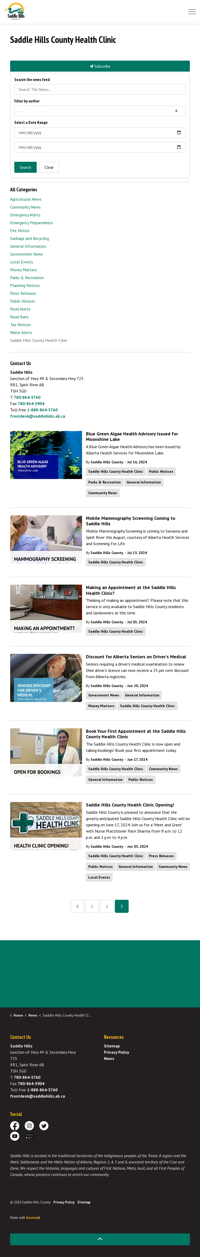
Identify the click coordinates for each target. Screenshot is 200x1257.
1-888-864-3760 (42, 409)
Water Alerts (21, 332)
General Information (144, 482)
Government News (103, 695)
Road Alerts (20, 309)
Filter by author (27, 101)
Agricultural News (25, 199)
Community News (102, 493)
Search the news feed (32, 79)
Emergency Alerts (25, 214)
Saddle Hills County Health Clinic (115, 471)
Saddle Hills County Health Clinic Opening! (130, 805)
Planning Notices (25, 285)
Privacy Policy (116, 1052)
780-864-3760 (27, 397)
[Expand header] (192, 12)
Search (25, 167)
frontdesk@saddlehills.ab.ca (37, 416)
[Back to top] (100, 1239)
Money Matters (101, 706)
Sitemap (112, 1045)
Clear (49, 167)
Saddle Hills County (107, 462)
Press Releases (161, 856)
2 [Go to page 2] (107, 906)
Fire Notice (19, 230)
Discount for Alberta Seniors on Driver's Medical (136, 657)
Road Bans (19, 316)
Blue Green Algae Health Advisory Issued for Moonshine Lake (132, 436)
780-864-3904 (31, 403)
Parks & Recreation (104, 482)
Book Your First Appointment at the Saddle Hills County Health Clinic (136, 734)
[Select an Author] (100, 111)
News (109, 1058)
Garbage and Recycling (29, 238)
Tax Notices (20, 324)
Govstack (33, 1217)
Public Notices (161, 471)
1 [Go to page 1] (92, 906)
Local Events (99, 877)
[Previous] (77, 906)
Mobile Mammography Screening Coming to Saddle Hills (130, 521)
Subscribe (100, 66)
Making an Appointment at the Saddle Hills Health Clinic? (131, 590)
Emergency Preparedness (31, 222)
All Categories (23, 189)
